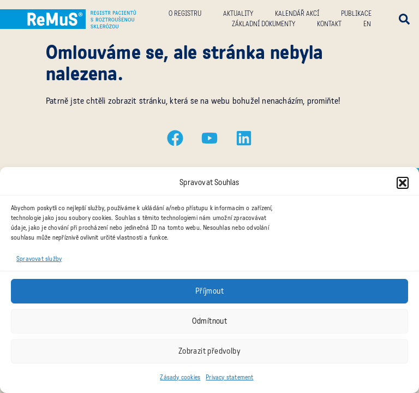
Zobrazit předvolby (209, 351)
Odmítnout (210, 321)
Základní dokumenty (263, 24)
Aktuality (238, 13)
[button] (402, 182)
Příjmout (209, 291)
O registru (185, 13)
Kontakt (329, 24)
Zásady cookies (180, 377)
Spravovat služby (39, 259)
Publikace (356, 13)
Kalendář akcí (297, 13)
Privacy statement (229, 377)
